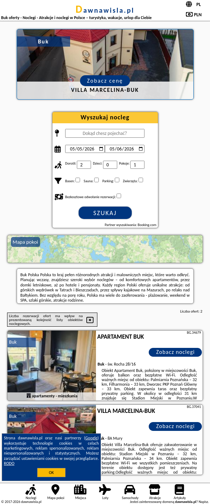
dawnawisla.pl (105, 10)
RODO (9, 463)
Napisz (203, 501)
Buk (13, 342)
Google (91, 437)
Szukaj (105, 213)
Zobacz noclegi (175, 352)
